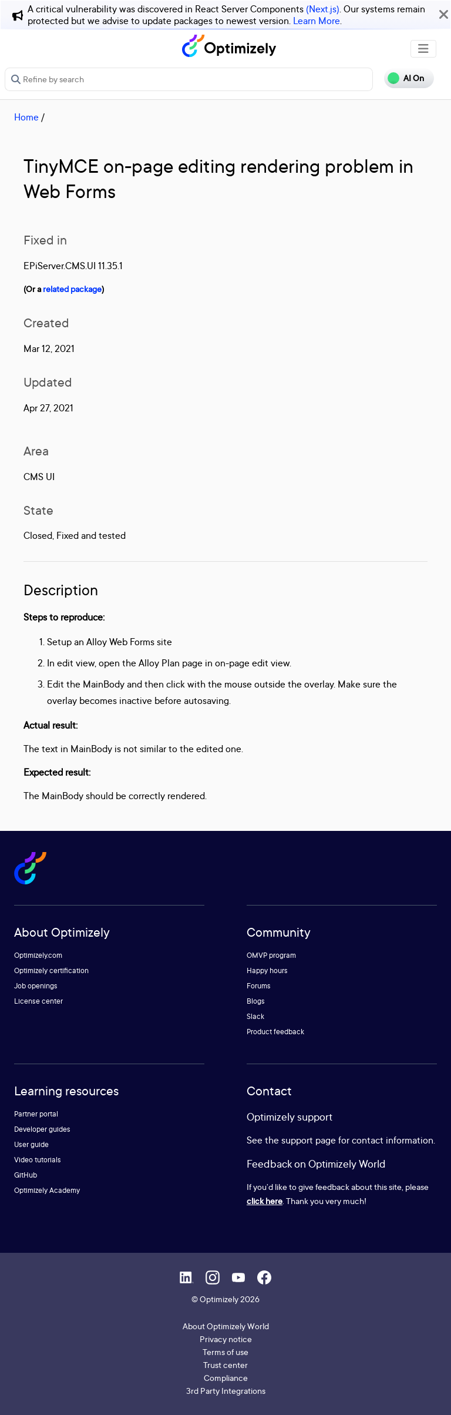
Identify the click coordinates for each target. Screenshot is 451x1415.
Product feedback (275, 1032)
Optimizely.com (38, 955)
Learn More (316, 20)
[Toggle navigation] (423, 49)
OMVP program (271, 955)
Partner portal (36, 1114)
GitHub (25, 1175)
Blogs (256, 1001)
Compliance (226, 1377)
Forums (259, 986)
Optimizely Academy (47, 1190)
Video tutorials (37, 1160)
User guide (31, 1144)
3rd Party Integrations (225, 1390)
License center (38, 1001)
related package (72, 288)
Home (26, 116)
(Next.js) (322, 8)
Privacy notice (226, 1338)
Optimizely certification (51, 970)
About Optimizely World (226, 1326)
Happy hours (267, 970)
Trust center (225, 1364)
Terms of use (225, 1351)
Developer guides (42, 1129)
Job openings (36, 986)
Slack (255, 1016)
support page (308, 1140)
